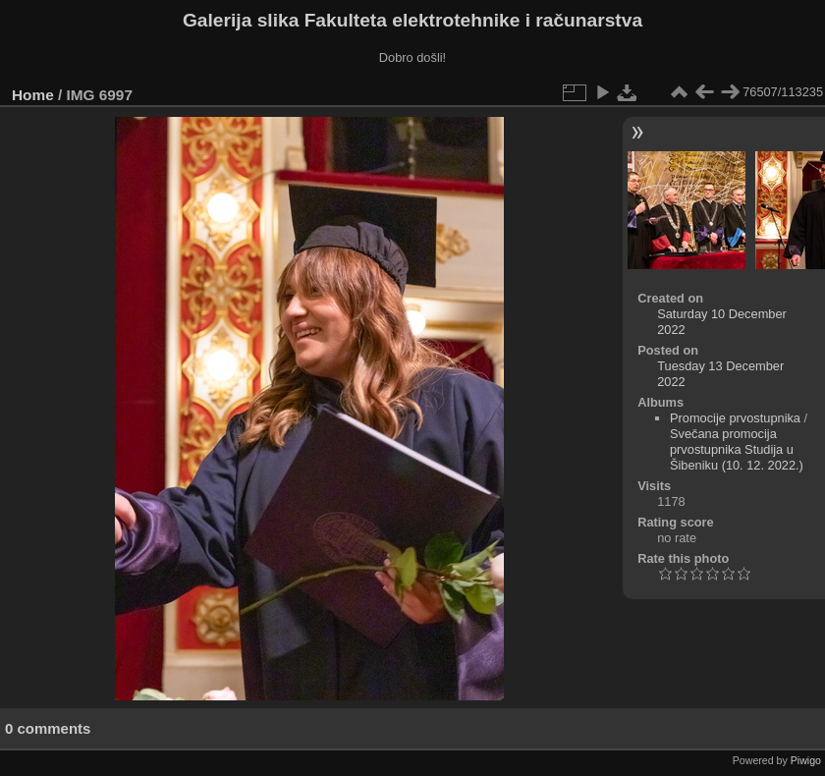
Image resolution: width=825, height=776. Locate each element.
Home (33, 94)
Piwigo (806, 760)
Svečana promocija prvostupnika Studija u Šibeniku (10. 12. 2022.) (736, 449)
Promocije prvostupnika (735, 418)
